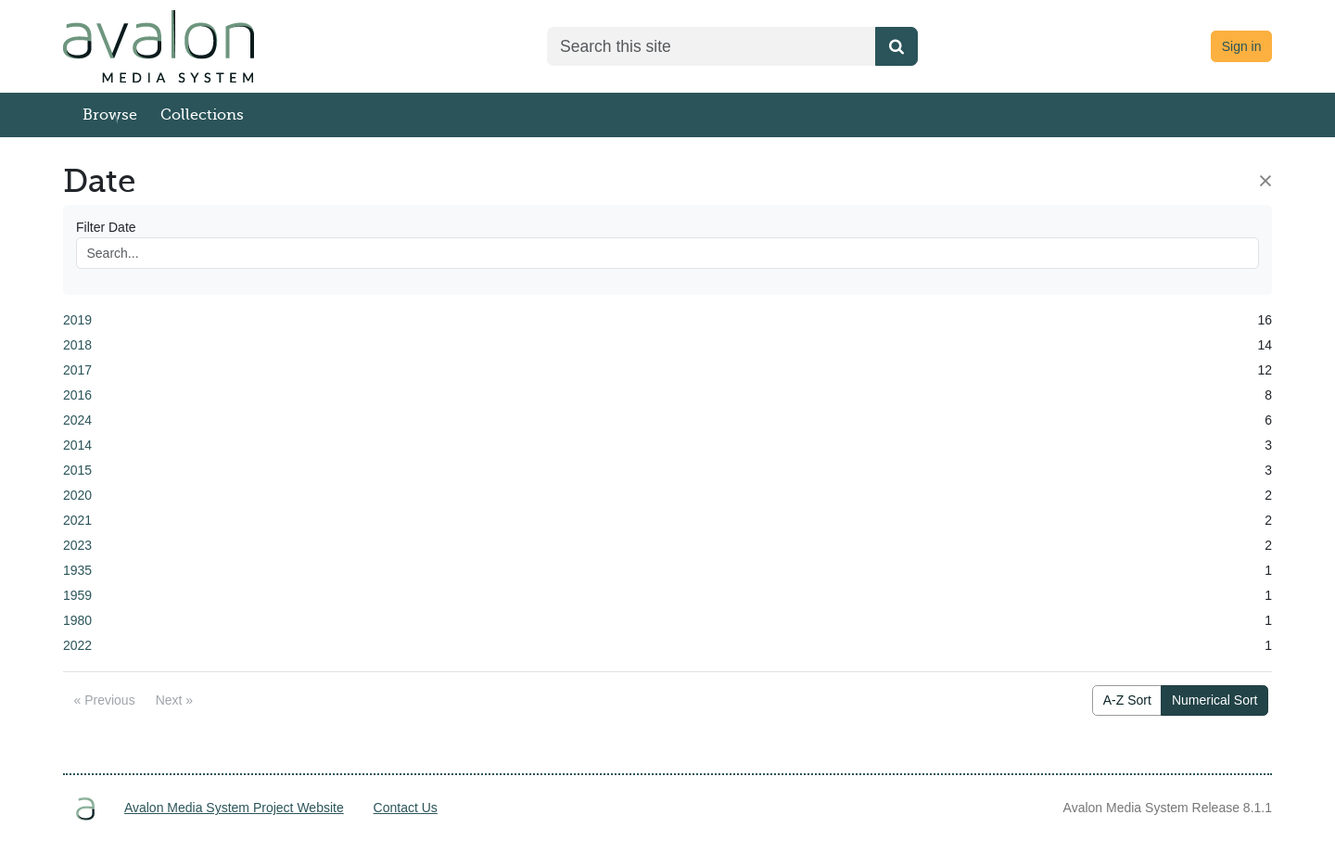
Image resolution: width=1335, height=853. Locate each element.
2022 (77, 645)
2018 (77, 344)
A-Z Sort (1127, 700)
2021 (77, 520)
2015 (77, 470)
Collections (202, 115)
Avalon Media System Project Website (234, 807)
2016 (77, 395)
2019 (77, 319)
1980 (77, 620)
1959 (77, 595)
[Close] (1265, 180)
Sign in (1242, 46)
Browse (110, 115)
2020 (77, 495)
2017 (77, 370)
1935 (77, 570)
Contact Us (406, 807)
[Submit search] (896, 46)
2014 (77, 445)
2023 (77, 545)
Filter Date (106, 227)
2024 (77, 420)
